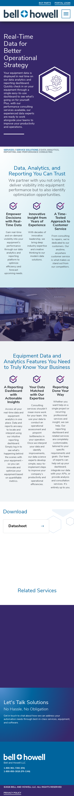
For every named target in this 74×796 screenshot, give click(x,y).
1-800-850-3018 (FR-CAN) (17, 771)
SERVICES (10, 150)
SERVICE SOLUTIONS (27, 150)
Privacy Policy (12, 793)
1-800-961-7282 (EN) (14, 768)
